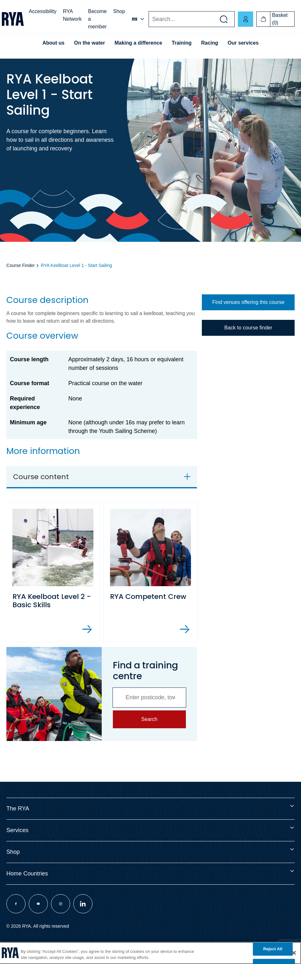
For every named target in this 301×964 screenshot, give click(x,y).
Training (182, 43)
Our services (243, 43)
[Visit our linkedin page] (82, 903)
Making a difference (138, 43)
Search (149, 719)
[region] (150, 953)
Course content (41, 477)
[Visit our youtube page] (38, 903)
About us (53, 43)
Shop (119, 11)
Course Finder (20, 265)
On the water (89, 43)
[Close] (294, 953)
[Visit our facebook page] (16, 903)
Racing (209, 43)
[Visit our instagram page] (60, 903)
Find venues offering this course (248, 302)
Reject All (272, 948)
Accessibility (42, 11)
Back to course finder (248, 327)
